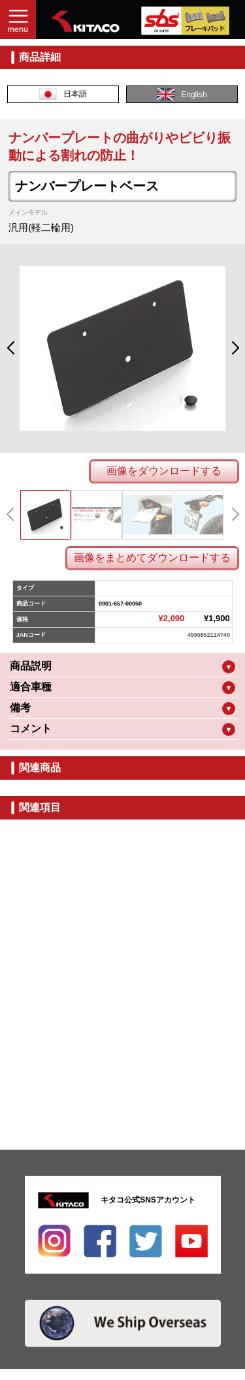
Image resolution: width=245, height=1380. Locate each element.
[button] (10, 348)
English (181, 94)
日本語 (63, 94)
